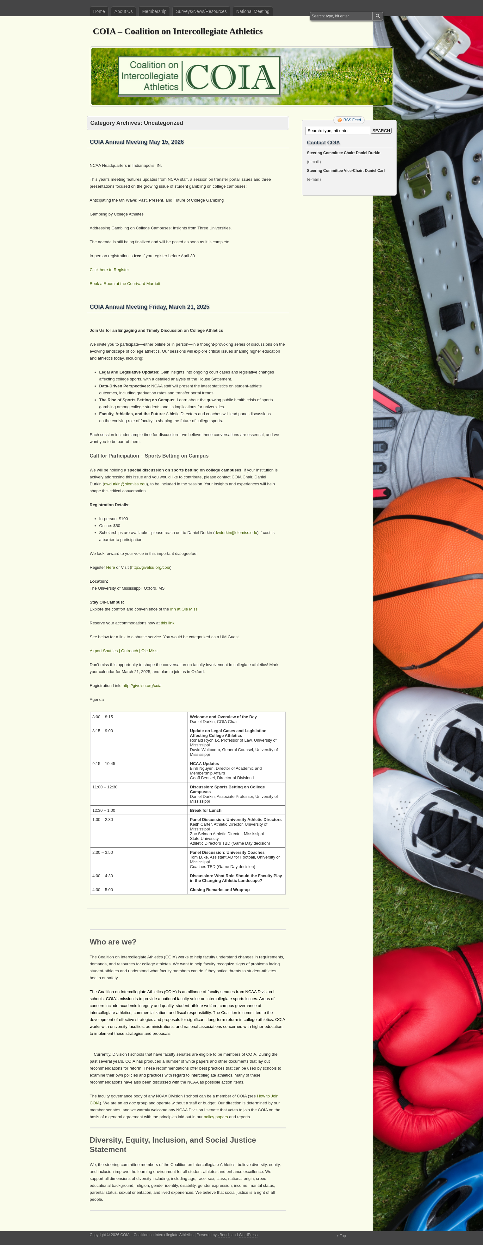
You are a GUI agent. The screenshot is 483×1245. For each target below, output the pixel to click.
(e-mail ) (314, 162)
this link (167, 623)
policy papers (216, 1116)
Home (99, 11)
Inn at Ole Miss (184, 609)
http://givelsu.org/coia (150, 567)
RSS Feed (352, 120)
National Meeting (252, 11)
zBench (224, 1235)
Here (110, 567)
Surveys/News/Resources (201, 11)
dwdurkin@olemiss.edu (125, 484)
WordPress (248, 1235)
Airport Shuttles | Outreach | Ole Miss (124, 650)
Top (343, 1236)
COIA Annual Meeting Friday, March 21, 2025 (149, 307)
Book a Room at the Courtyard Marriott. (126, 283)
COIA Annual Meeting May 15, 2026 (137, 142)
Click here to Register (109, 269)
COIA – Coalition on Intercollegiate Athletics (178, 31)
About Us (124, 11)
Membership (154, 11)
